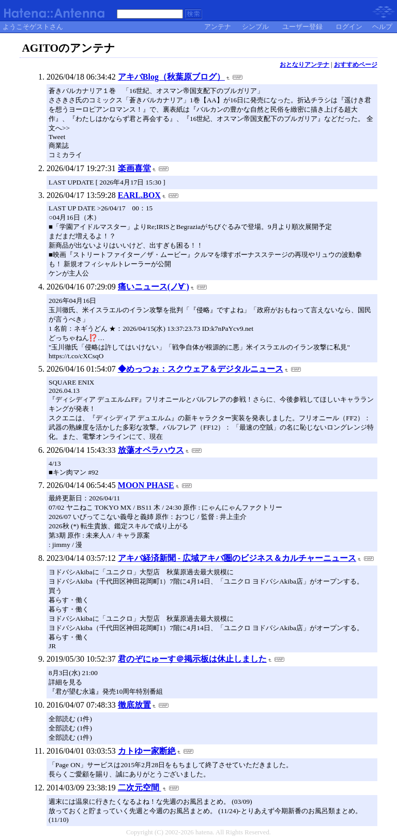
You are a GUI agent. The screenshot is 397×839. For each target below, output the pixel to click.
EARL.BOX (139, 195)
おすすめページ (355, 64)
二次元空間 (139, 787)
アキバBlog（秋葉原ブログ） (171, 76)
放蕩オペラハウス (151, 450)
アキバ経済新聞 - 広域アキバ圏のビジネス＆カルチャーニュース (237, 558)
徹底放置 (134, 704)
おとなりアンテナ (304, 64)
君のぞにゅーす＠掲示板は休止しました (192, 658)
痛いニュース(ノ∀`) (153, 286)
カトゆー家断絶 (147, 750)
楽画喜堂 (134, 168)
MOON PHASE (146, 485)
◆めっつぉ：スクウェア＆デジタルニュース (200, 368)
